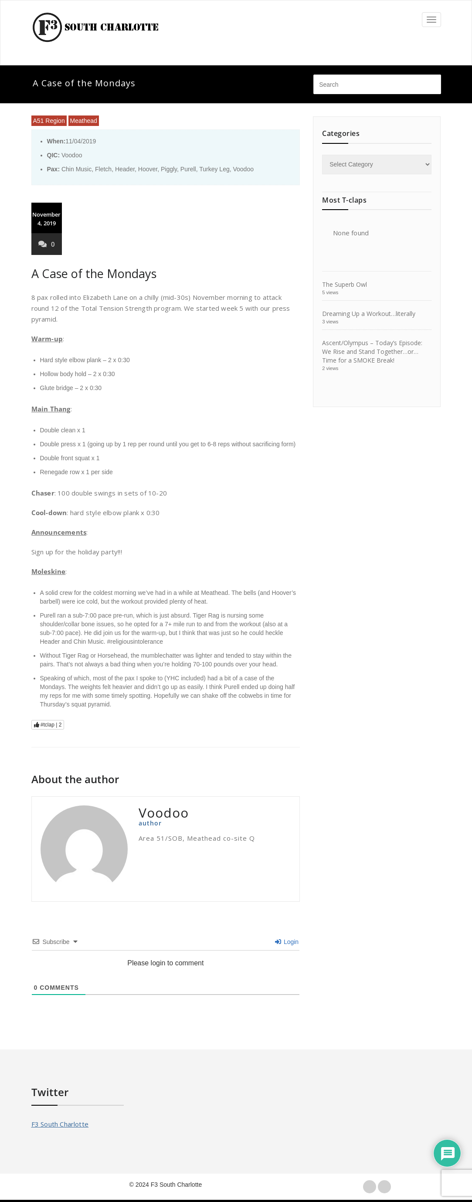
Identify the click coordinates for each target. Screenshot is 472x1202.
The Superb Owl (344, 284)
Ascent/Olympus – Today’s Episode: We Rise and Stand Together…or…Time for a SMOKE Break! (372, 351)
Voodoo (243, 169)
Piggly (169, 169)
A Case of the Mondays (93, 273)
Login (287, 941)
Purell (188, 169)
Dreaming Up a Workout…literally (368, 313)
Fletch (103, 169)
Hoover (147, 169)
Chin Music (76, 169)
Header (125, 169)
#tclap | (48, 725)
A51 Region (49, 120)
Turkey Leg (214, 169)
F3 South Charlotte (60, 1124)
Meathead (83, 120)
